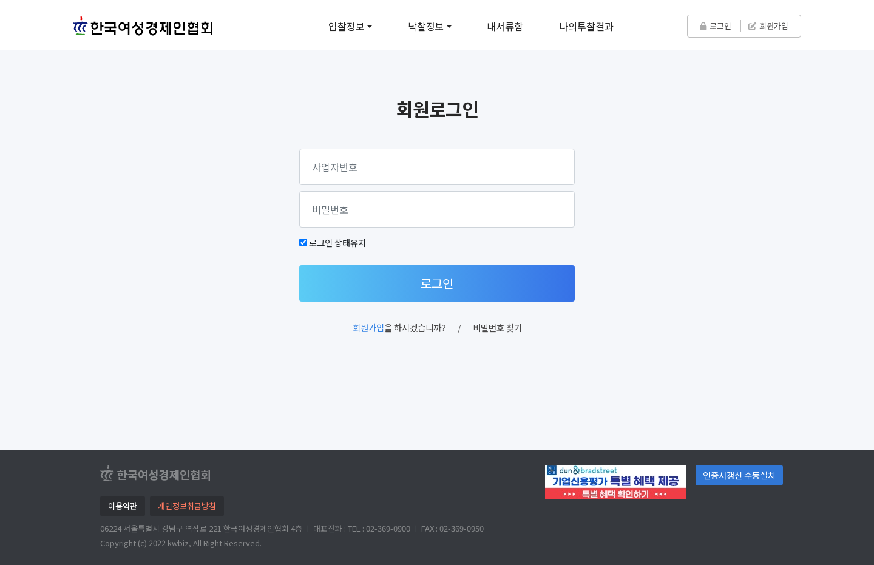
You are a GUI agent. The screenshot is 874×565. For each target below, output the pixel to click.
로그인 (715, 26)
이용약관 (122, 506)
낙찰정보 (426, 26)
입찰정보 (346, 26)
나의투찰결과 (586, 26)
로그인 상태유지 (337, 242)
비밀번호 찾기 (497, 327)
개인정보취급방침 (187, 506)
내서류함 (505, 26)
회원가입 (768, 26)
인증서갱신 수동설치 (739, 475)
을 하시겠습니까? (399, 327)
